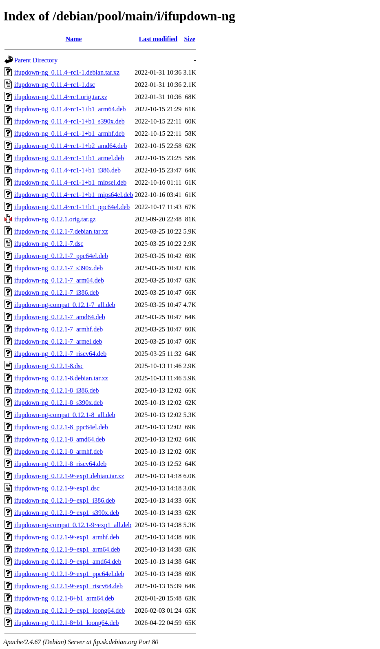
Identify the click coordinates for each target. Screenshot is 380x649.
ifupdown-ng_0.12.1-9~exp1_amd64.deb (67, 561)
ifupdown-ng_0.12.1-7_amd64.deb (59, 316)
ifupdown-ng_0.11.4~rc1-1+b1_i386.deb (67, 170)
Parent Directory (35, 60)
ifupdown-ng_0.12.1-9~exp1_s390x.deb (66, 512)
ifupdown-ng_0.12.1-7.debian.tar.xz (61, 231)
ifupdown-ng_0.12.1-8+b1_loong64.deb (66, 622)
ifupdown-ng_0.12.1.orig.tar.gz (55, 219)
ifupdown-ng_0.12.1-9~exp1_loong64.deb (69, 610)
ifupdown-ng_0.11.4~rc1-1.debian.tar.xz (66, 72)
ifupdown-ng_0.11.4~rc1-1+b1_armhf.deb (69, 133)
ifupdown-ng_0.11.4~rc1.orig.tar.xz (60, 96)
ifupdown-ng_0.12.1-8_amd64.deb (59, 439)
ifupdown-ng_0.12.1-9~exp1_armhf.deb (66, 537)
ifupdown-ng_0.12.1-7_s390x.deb (58, 268)
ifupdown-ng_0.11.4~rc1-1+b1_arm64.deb (70, 109)
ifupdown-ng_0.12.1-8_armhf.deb (58, 451)
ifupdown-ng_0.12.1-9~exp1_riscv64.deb (68, 586)
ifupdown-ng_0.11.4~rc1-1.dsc (54, 84)
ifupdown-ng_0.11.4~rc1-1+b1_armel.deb (69, 158)
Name (74, 38)
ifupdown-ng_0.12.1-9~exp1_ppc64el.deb (69, 573)
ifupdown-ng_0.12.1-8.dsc (48, 365)
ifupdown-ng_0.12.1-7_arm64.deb (59, 280)
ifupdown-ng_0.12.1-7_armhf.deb (58, 329)
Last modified (158, 38)
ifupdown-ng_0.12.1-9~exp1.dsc (56, 488)
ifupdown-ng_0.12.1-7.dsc (48, 243)
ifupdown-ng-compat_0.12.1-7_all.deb (64, 304)
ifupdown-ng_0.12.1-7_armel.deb (58, 341)
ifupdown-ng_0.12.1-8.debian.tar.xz (61, 378)
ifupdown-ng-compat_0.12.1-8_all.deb (64, 414)
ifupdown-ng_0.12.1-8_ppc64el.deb (61, 427)
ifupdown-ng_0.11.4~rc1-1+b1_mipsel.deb (70, 182)
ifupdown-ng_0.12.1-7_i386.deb (56, 292)
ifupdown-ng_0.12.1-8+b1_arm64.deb (64, 598)
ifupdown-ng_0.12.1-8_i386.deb (56, 390)
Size (189, 38)
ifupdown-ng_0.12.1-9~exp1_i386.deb (64, 500)
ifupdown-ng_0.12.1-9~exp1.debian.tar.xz (69, 475)
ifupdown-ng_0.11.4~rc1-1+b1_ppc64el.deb (72, 206)
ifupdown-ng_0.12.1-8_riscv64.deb (60, 463)
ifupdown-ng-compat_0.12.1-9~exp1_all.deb (72, 524)
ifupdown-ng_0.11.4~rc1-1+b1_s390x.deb (69, 121)
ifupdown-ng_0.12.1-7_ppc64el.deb (61, 255)
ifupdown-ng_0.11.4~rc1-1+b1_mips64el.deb (73, 194)
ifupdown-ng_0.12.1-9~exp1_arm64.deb (67, 549)
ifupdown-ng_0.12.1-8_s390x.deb (58, 402)
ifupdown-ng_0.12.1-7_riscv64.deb (60, 353)
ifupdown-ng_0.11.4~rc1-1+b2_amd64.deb (70, 145)
